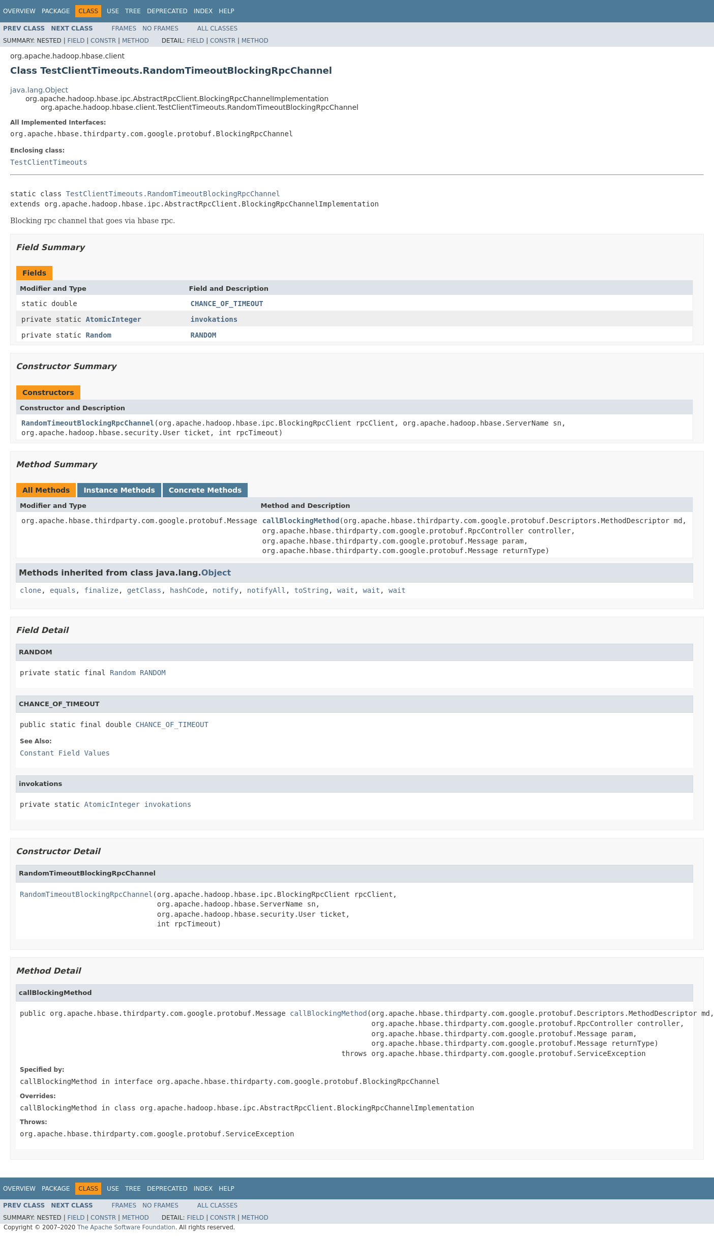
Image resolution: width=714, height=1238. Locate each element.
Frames (124, 28)
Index (203, 11)
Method (135, 40)
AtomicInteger (113, 319)
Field (75, 40)
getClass (144, 590)
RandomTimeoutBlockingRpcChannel (87, 423)
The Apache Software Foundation (126, 1227)
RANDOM (204, 335)
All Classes (217, 28)
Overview (19, 11)
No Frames (160, 28)
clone (30, 590)
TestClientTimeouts (48, 162)
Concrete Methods (205, 490)
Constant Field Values (65, 753)
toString (311, 590)
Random (98, 335)
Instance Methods (119, 490)
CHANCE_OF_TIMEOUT (227, 303)
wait (345, 590)
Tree (133, 11)
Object (216, 573)
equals (63, 590)
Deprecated (167, 11)
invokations (214, 319)
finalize (101, 590)
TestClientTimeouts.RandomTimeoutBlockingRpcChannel (173, 194)
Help (226, 11)
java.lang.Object (39, 90)
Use (113, 11)
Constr (103, 40)
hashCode (187, 590)
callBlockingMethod (301, 521)
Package (56, 11)
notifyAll (266, 590)
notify (226, 590)
